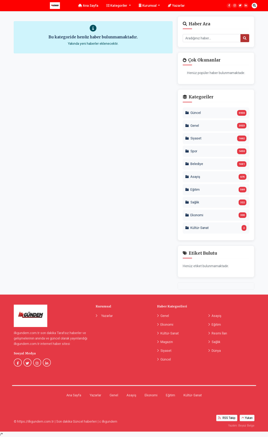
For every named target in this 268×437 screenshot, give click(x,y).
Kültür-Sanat (168, 333)
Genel (163, 316)
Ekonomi (165, 324)
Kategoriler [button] (117, 5)
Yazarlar (176, 5)
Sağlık (214, 342)
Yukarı (247, 418)
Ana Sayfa (88, 5)
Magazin (165, 342)
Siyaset (164, 351)
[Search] (212, 38)
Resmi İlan (217, 333)
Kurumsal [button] (148, 5)
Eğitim (214, 324)
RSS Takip (226, 418)
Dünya (214, 351)
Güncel (164, 359)
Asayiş (214, 316)
